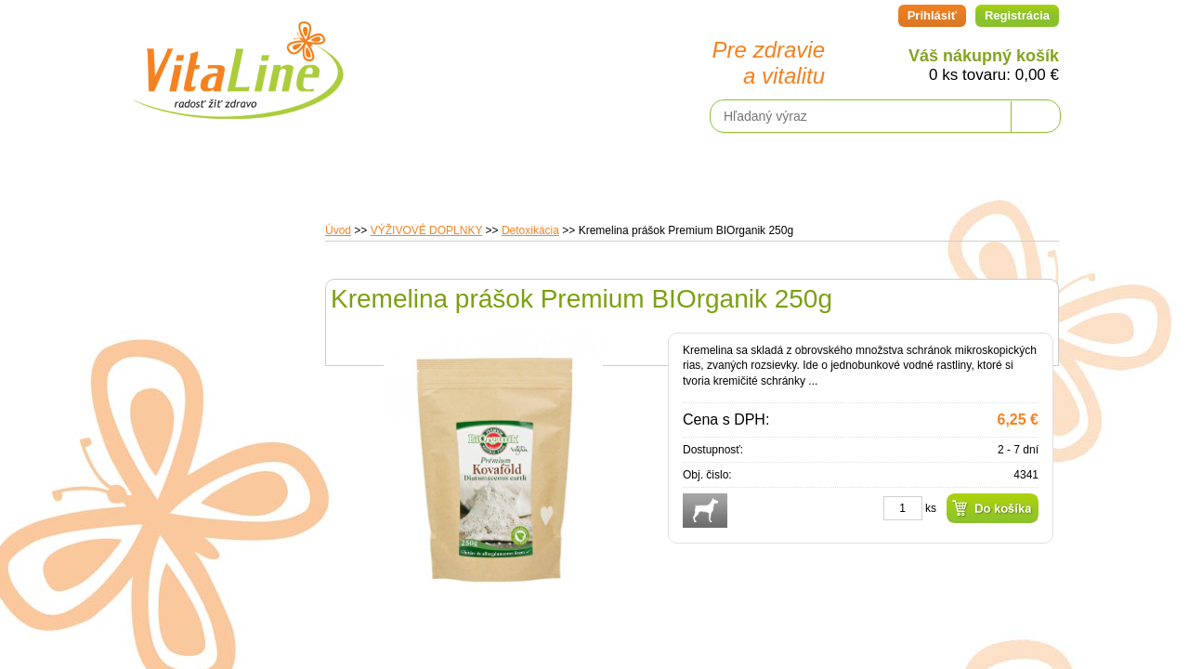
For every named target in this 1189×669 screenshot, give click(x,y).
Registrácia (1017, 15)
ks (930, 508)
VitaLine (237, 59)
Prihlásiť (932, 15)
